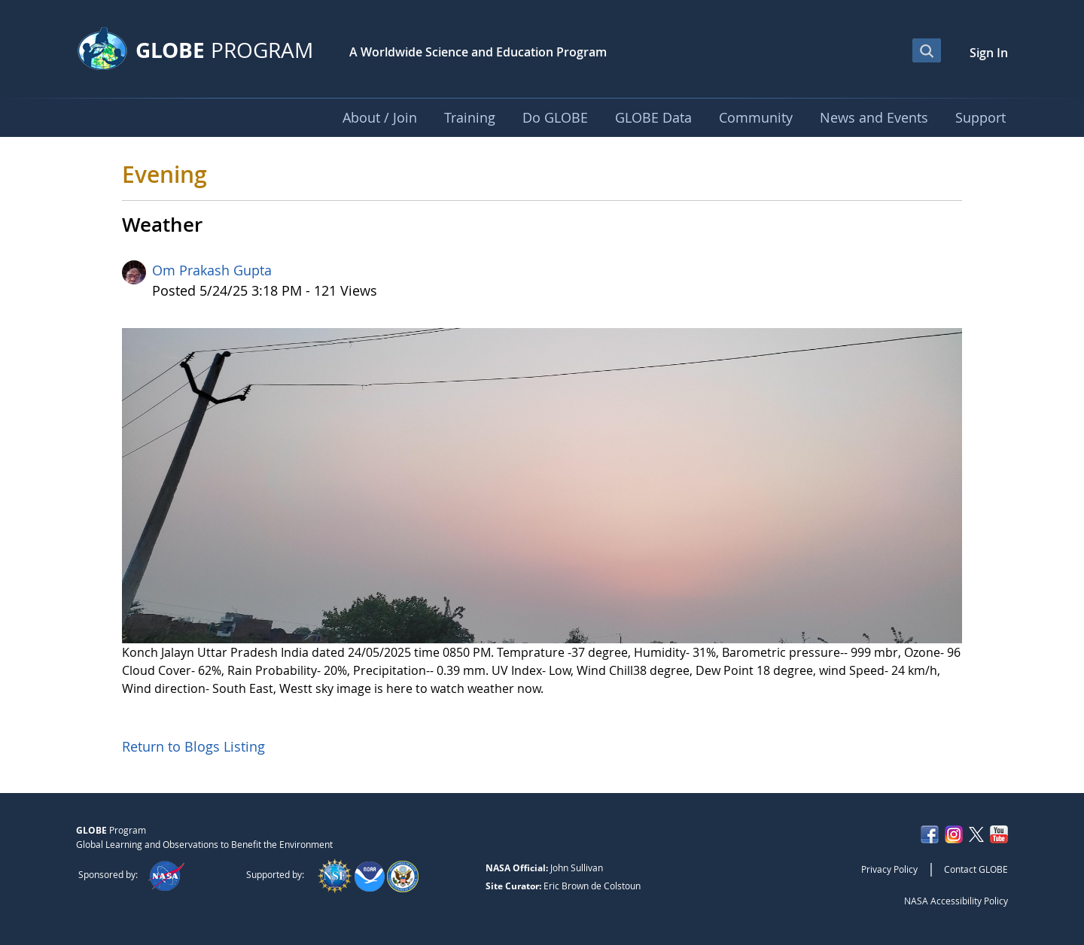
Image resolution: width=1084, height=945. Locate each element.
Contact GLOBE (976, 869)
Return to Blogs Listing (193, 746)
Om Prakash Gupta (212, 270)
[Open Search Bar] (926, 50)
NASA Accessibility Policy (956, 901)
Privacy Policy (889, 869)
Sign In (989, 52)
